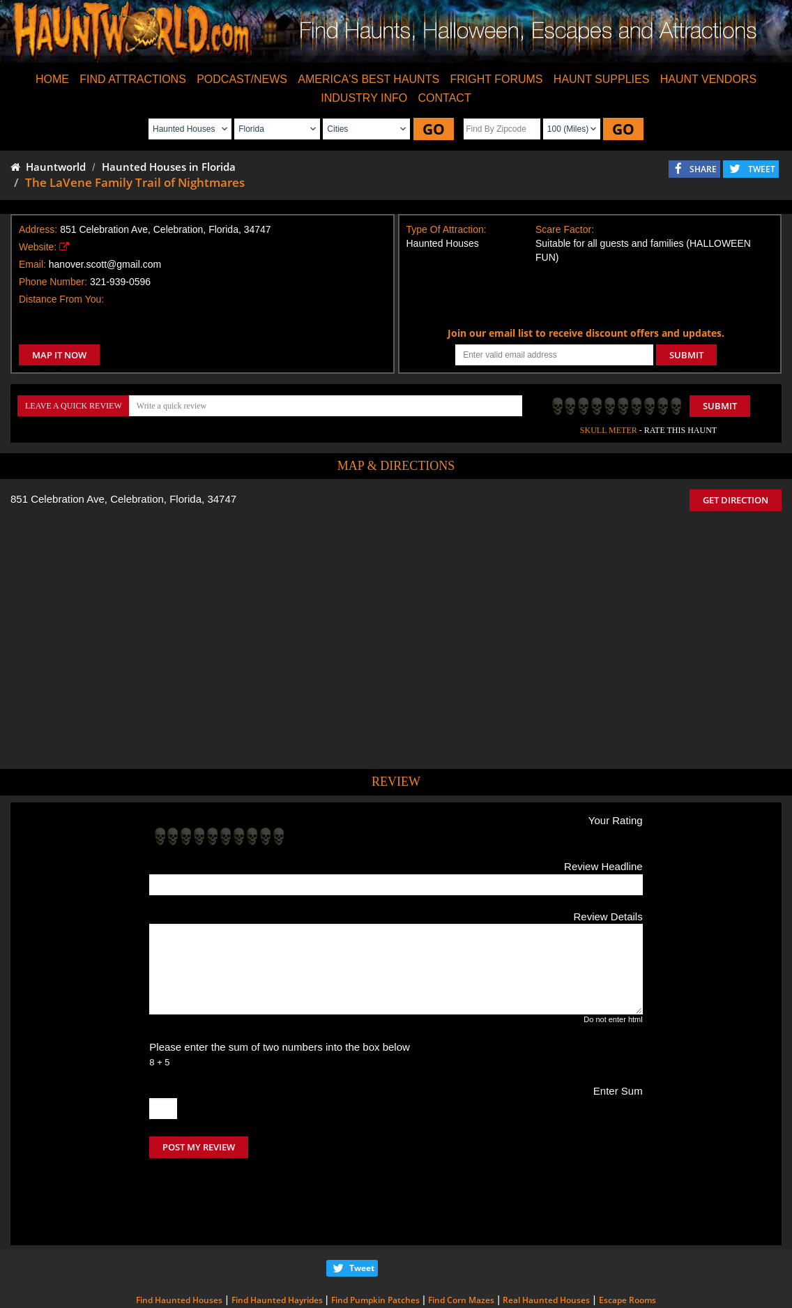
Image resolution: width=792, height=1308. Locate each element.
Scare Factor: (564, 229)
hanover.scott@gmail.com (105, 264)
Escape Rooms (627, 1241)
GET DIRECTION (735, 500)
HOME (52, 79)
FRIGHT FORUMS (496, 79)
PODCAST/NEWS (242, 79)
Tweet (361, 1209)
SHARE (703, 169)
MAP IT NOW (59, 355)
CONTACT (444, 98)
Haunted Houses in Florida (169, 167)
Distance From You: (61, 299)
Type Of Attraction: (446, 229)
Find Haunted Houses (179, 1241)
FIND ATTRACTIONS (132, 79)
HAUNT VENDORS (708, 79)
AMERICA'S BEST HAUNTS (368, 79)
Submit (720, 406)
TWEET (761, 169)
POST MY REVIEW (198, 1147)
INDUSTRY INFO (364, 98)
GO (433, 129)
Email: (32, 264)
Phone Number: (53, 281)
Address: (38, 229)
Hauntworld (48, 167)
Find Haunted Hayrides (277, 1241)
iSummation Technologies (631, 1289)
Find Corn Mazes (461, 1241)
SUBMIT (686, 355)
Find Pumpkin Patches (375, 1241)
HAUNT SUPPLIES (602, 79)
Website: (37, 246)
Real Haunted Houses (546, 1241)
